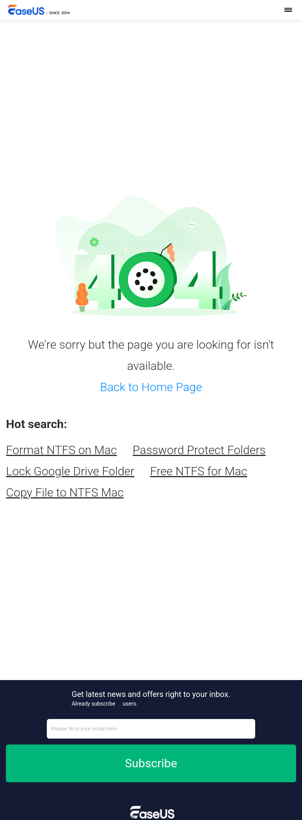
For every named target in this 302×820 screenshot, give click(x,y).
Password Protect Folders (199, 450)
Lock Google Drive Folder (70, 471)
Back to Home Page (151, 387)
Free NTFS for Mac (198, 471)
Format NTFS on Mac (61, 450)
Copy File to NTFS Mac (64, 492)
